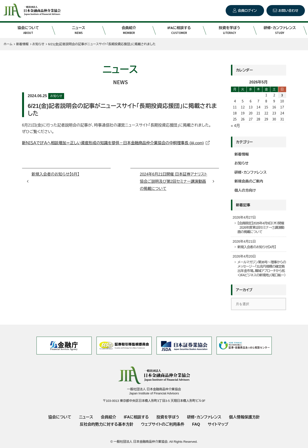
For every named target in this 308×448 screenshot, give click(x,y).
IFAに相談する (179, 30)
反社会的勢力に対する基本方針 (106, 424)
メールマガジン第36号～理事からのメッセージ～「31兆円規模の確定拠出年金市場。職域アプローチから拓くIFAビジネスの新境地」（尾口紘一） (261, 268)
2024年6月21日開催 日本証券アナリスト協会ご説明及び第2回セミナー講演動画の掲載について (173, 181)
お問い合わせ (288, 11)
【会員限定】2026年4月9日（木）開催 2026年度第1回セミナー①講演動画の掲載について (260, 227)
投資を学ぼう (229, 30)
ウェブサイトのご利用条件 (162, 424)
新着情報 (242, 154)
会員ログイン (247, 11)
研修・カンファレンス (280, 30)
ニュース (78, 30)
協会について (28, 30)
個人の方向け (245, 190)
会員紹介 (129, 30)
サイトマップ (218, 424)
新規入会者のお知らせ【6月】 (55, 174)
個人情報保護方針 (244, 417)
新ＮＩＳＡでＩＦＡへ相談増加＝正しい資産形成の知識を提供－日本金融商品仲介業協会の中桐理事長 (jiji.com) (113, 143)
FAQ (196, 424)
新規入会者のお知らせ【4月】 (256, 247)
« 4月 (235, 126)
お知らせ (56, 96)
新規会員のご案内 (249, 181)
